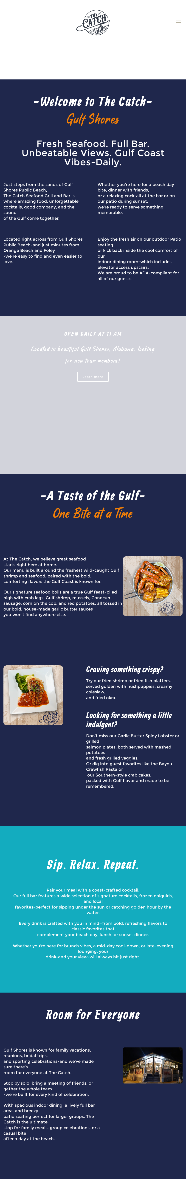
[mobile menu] (179, 22)
